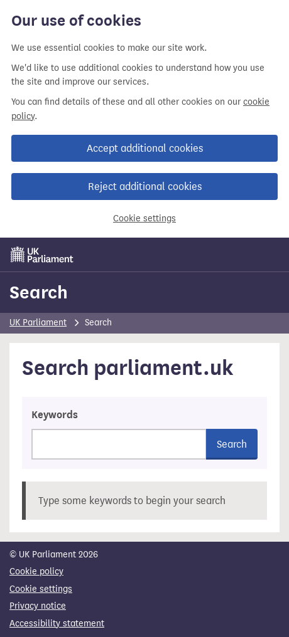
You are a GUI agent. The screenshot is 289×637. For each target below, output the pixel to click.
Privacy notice (37, 606)
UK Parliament (38, 322)
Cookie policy (36, 571)
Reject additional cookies (145, 186)
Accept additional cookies (145, 148)
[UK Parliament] (42, 254)
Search (38, 292)
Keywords (54, 415)
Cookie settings (144, 218)
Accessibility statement (56, 623)
